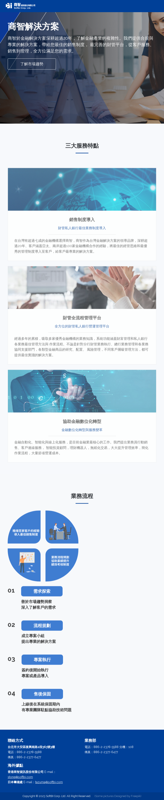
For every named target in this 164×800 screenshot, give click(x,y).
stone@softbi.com (20, 777)
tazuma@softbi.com (49, 782)
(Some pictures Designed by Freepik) (117, 796)
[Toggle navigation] (153, 6)
